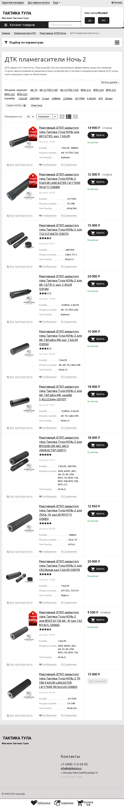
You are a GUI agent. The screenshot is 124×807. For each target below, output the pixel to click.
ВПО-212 (86, 90)
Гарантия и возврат (13, 2)
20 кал (109, 98)
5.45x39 (91, 98)
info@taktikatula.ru (71, 768)
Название (44, 116)
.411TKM (80, 98)
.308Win (55, 98)
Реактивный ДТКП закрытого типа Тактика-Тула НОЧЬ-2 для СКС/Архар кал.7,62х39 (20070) (60, 565)
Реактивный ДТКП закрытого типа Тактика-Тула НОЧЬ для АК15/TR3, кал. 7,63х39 (59, 132)
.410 (100, 98)
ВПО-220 (98, 90)
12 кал (45, 98)
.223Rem (67, 98)
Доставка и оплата (39, 2)
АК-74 (33, 90)
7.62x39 (22, 98)
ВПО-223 (22, 94)
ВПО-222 (10, 94)
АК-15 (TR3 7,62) (69, 90)
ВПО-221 (111, 90)
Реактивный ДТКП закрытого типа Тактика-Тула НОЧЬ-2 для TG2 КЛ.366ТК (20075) (60, 229)
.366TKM (34, 98)
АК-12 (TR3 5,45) (48, 90)
